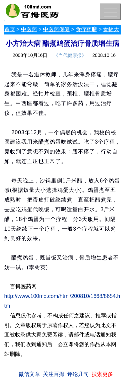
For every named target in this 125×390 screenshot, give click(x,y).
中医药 (29, 29)
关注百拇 (53, 374)
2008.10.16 (104, 55)
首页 (9, 29)
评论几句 (78, 374)
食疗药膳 (86, 29)
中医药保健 (56, 29)
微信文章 (29, 374)
